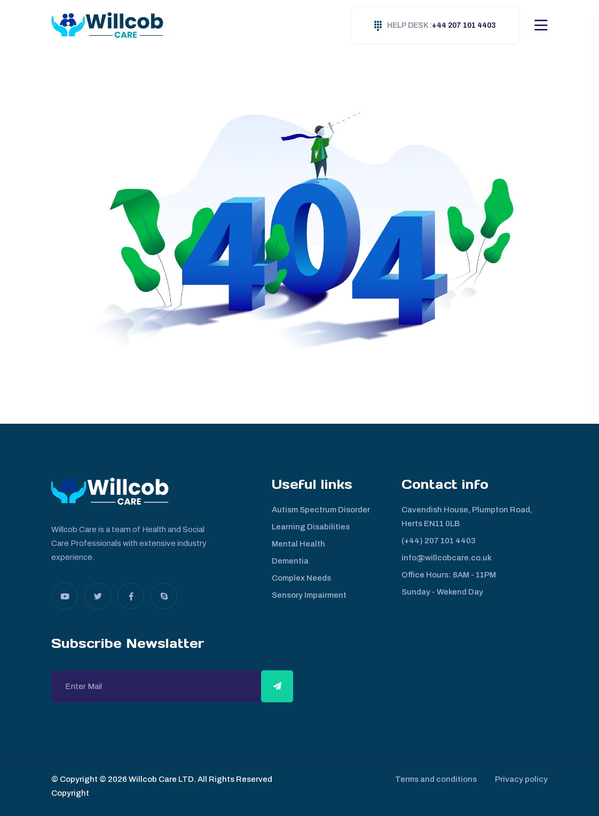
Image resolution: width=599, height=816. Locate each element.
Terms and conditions (433, 779)
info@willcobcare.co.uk (446, 557)
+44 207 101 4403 (435, 26)
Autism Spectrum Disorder (321, 509)
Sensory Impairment (309, 595)
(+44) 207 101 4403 (438, 540)
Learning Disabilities (311, 526)
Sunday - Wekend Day (442, 592)
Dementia (290, 561)
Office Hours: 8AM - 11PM (448, 575)
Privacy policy (521, 779)
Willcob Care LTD (160, 779)
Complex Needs (301, 578)
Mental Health (298, 544)
